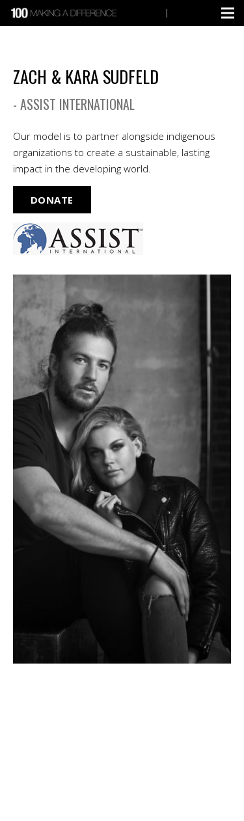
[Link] (65, 13)
